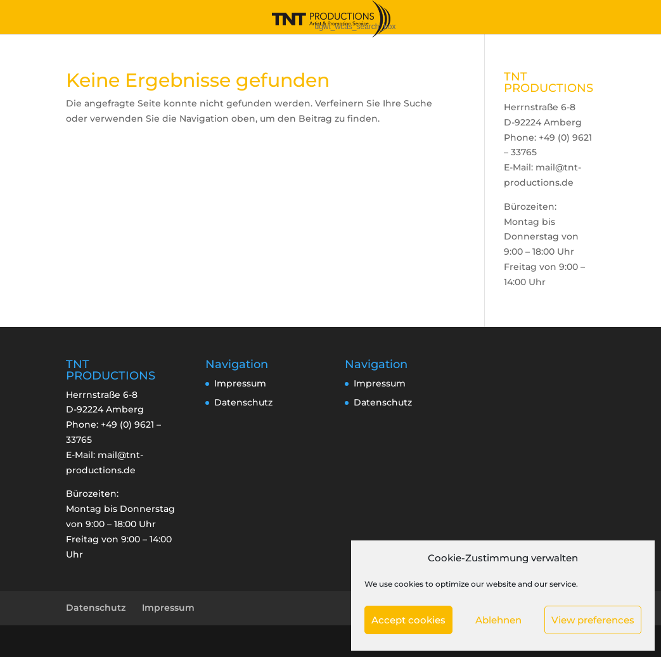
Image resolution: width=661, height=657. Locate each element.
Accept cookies (408, 620)
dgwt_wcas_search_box (354, 26)
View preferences (592, 620)
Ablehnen (498, 620)
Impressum (240, 383)
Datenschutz (243, 402)
